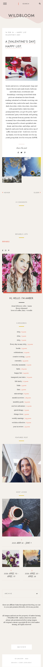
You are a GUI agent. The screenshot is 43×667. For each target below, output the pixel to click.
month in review (21, 398)
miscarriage (21, 394)
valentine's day (13, 35)
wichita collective (21, 423)
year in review (21, 427)
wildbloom (21, 15)
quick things (21, 410)
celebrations (21, 352)
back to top (21, 647)
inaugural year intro (21, 377)
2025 (21, 340)
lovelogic (28, 662)
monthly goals (21, 402)
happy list (21, 32)
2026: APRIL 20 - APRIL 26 (32, 575)
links (21, 385)
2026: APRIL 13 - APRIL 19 (11, 575)
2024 (21, 336)
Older (37, 192)
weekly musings (21, 418)
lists (21, 390)
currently (21, 361)
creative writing (21, 357)
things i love (21, 414)
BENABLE (6, 242)
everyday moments (21, 365)
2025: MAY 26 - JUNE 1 (21, 542)
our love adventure (21, 406)
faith (21, 369)
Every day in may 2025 (21, 344)
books (21, 348)
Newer (6, 192)
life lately (21, 381)
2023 (21, 332)
